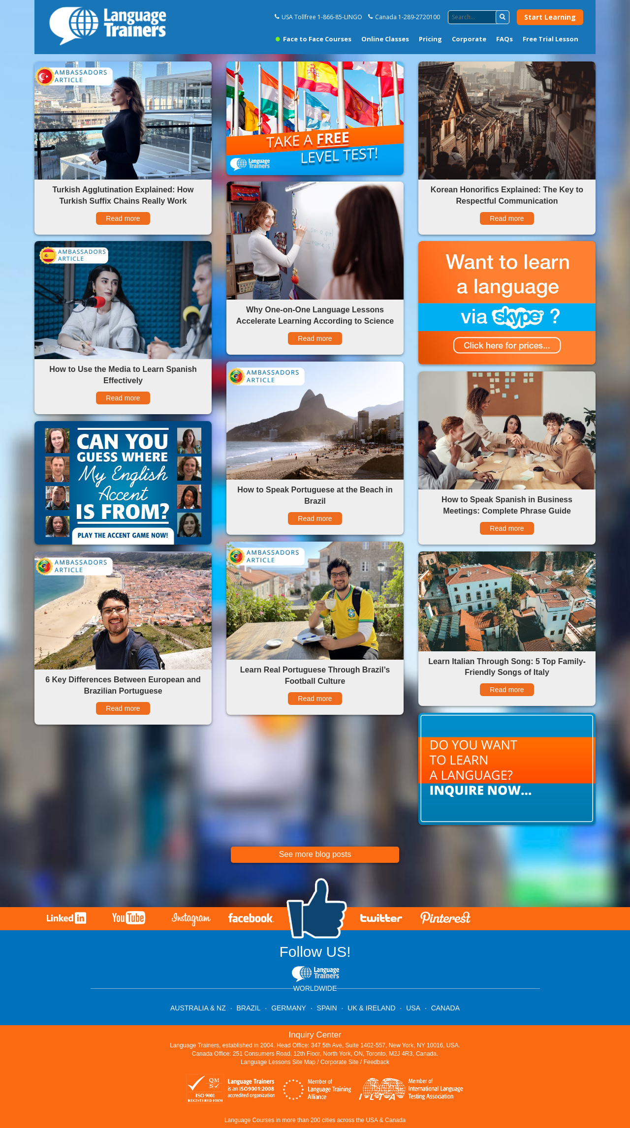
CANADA (445, 1008)
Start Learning (550, 17)
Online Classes (385, 38)
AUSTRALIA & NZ (198, 1008)
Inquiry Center (315, 1034)
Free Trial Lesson (550, 38)
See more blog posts (315, 854)
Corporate (469, 38)
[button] (502, 17)
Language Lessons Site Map (278, 1062)
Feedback (376, 1062)
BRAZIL (248, 1008)
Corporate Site (339, 1062)
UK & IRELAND (371, 1008)
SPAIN (327, 1008)
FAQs (504, 38)
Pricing (430, 38)
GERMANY (288, 1008)
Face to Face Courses (313, 38)
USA (413, 1008)
